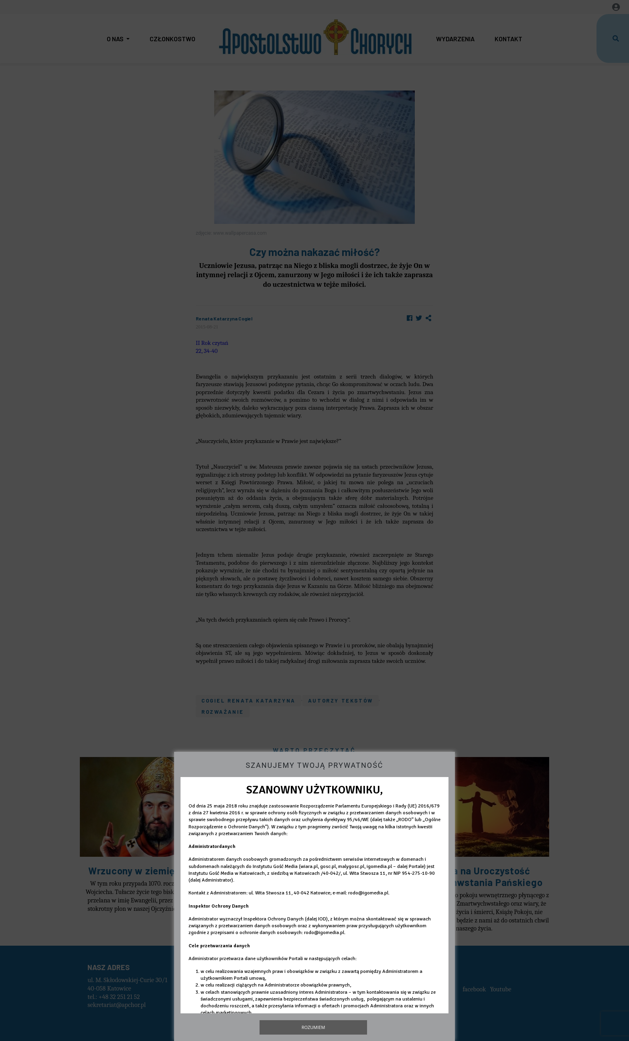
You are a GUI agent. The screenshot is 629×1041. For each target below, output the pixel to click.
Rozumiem (313, 1027)
